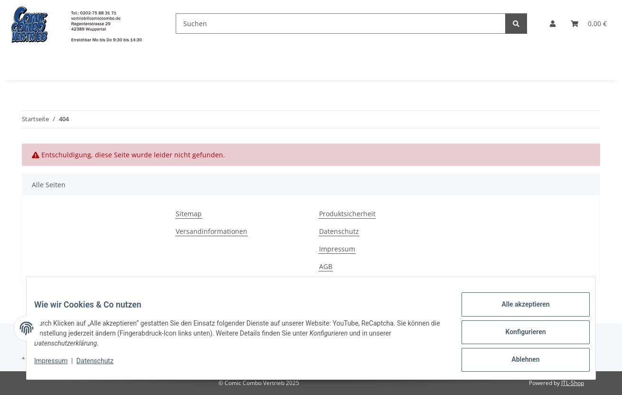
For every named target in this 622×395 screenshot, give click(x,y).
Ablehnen (518, 361)
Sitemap (189, 213)
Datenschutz (102, 365)
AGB (325, 266)
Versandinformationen (211, 231)
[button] (552, 23)
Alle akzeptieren (518, 312)
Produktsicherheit (347, 213)
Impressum (58, 365)
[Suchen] (341, 23)
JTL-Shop (572, 383)
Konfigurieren (518, 336)
